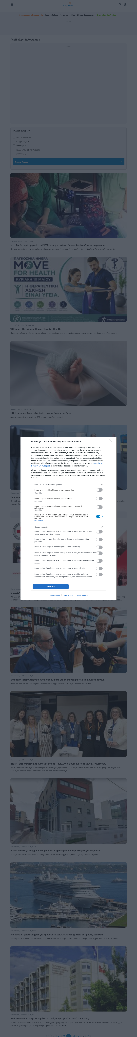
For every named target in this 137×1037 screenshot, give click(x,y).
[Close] (111, 441)
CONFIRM (50, 587)
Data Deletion (54, 595)
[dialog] (68, 518)
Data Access (68, 595)
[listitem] (69, 484)
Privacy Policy (82, 595)
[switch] (99, 490)
